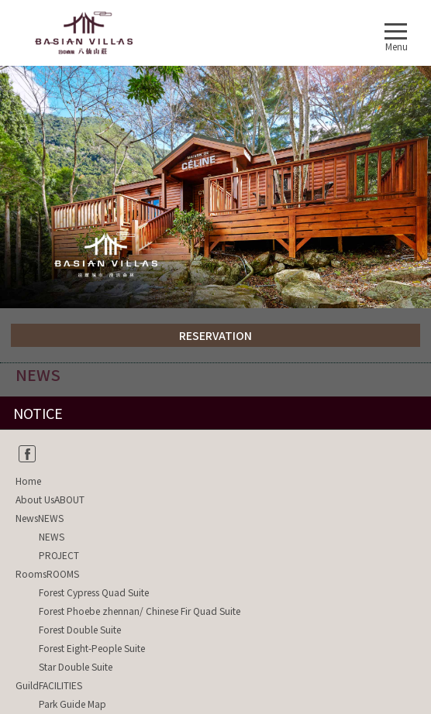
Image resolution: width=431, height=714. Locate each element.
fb (27, 453)
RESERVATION (215, 335)
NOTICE (38, 413)
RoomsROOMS (47, 573)
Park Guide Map (72, 703)
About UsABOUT (50, 499)
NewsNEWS (40, 517)
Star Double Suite (75, 666)
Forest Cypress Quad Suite (94, 592)
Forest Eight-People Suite (92, 647)
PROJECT (59, 554)
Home (28, 480)
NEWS (51, 536)
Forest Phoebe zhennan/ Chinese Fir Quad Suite (139, 610)
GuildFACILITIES (49, 685)
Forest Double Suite (80, 629)
